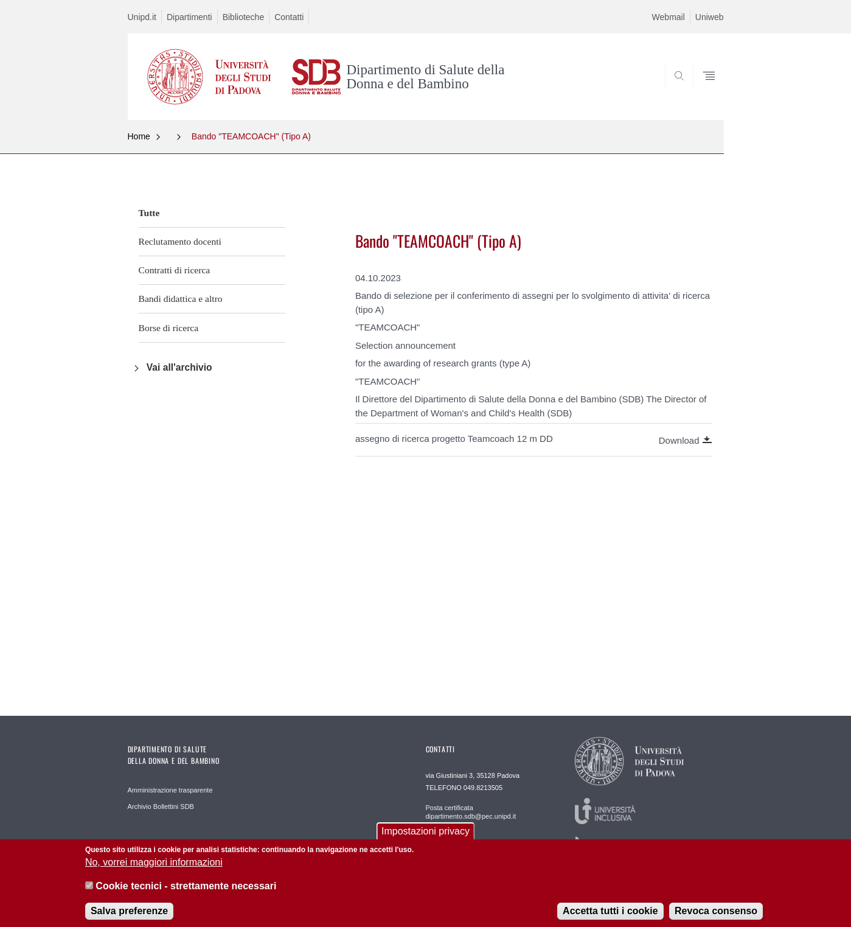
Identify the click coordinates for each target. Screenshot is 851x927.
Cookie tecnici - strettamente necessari (186, 892)
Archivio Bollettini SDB (161, 806)
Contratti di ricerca (174, 270)
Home (139, 136)
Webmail (668, 17)
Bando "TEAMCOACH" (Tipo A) (251, 136)
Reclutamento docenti (180, 241)
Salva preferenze (129, 917)
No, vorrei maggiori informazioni (154, 869)
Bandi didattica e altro (181, 298)
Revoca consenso (716, 917)
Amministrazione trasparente (170, 790)
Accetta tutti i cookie (610, 917)
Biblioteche (244, 17)
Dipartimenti (189, 17)
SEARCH (702, 90)
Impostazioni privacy (425, 838)
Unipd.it (142, 17)
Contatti (289, 17)
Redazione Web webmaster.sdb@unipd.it (462, 847)
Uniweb (709, 17)
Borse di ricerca (169, 328)
